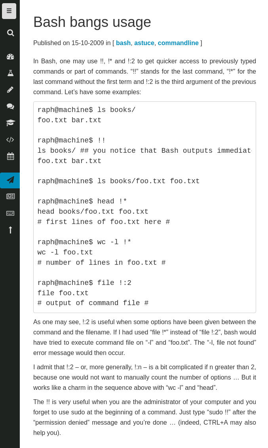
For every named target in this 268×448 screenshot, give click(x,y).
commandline (178, 43)
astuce (144, 43)
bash (123, 43)
